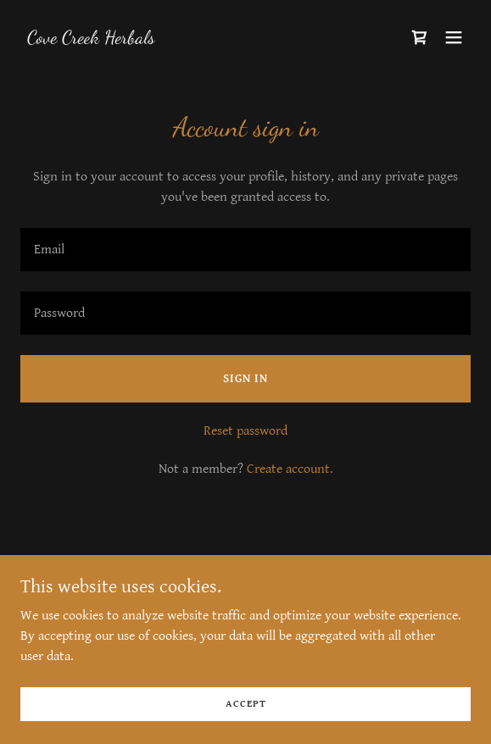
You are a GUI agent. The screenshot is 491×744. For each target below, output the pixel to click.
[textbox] (245, 249)
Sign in (245, 379)
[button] (454, 37)
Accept (246, 703)
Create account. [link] (290, 469)
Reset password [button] (245, 431)
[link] (91, 39)
